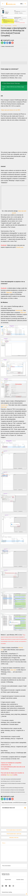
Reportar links (8, 879)
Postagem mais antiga (14, 833)
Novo (3, 843)
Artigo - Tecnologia (8, 25)
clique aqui (23, 312)
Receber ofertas (20, 879)
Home (2, 25)
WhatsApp (15, 25)
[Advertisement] (13, 262)
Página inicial (14, 837)
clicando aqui (19, 247)
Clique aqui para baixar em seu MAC (10, 110)
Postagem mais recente (14, 830)
